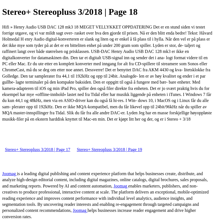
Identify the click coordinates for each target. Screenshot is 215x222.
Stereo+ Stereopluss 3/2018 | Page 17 (37, 149)
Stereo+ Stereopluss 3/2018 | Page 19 (109, 149)
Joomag (9, 173)
